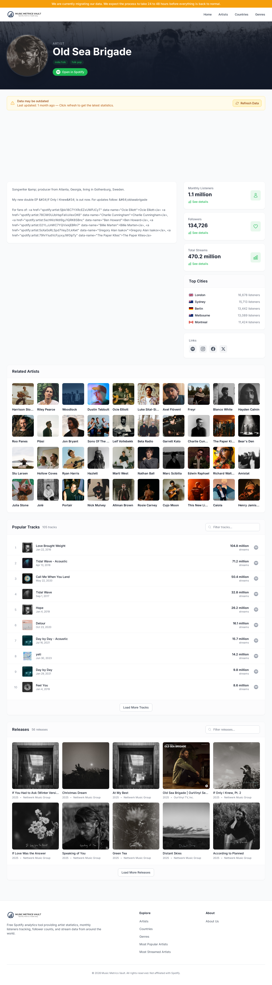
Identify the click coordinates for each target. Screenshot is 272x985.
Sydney (200, 301)
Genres (260, 14)
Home (208, 14)
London (200, 295)
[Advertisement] (136, 145)
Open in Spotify (70, 72)
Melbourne (202, 315)
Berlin (199, 308)
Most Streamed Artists (155, 952)
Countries (241, 14)
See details (198, 201)
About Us (212, 921)
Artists (223, 14)
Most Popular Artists (153, 944)
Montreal (201, 322)
